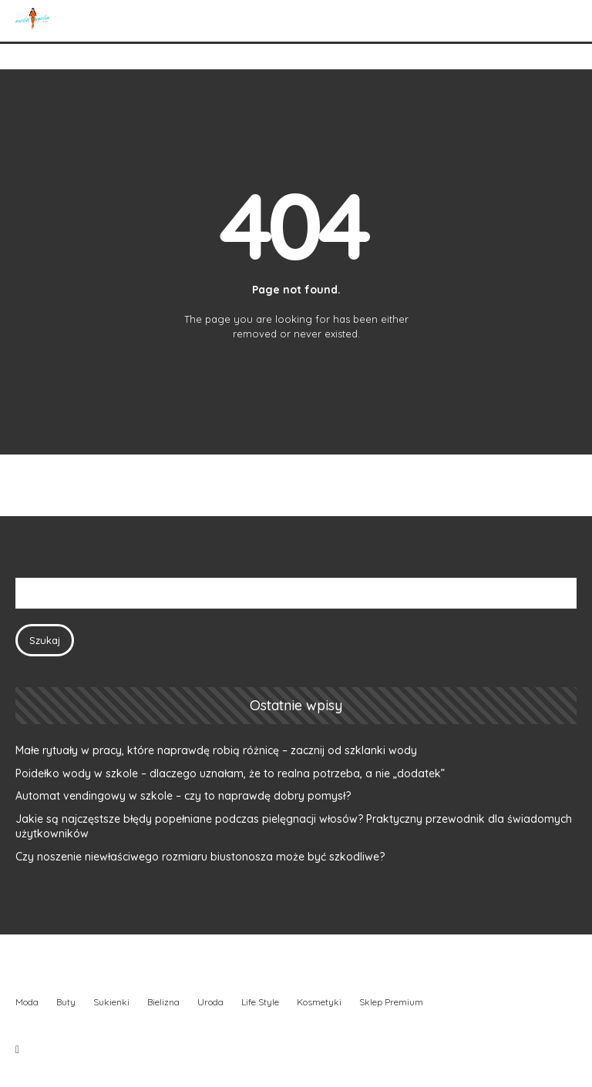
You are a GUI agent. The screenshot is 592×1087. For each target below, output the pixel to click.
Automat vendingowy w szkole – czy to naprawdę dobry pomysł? (183, 796)
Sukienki (111, 1002)
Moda (27, 1002)
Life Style (260, 1002)
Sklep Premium (391, 1002)
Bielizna (163, 1002)
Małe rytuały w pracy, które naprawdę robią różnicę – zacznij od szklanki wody (216, 750)
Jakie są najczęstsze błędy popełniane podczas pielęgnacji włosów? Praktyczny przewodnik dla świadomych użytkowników (293, 826)
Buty (66, 1002)
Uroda (210, 1002)
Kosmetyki (319, 1002)
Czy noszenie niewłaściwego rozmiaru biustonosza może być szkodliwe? (200, 857)
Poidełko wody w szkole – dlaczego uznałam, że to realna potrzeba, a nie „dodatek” (230, 773)
